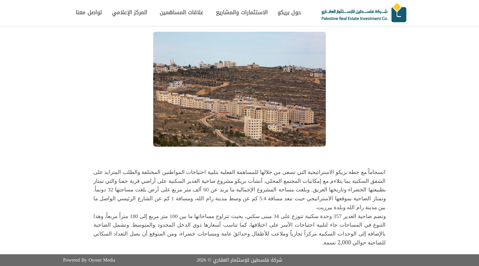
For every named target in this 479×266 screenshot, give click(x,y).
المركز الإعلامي (129, 12)
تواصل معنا (89, 12)
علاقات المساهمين (181, 12)
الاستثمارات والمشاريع (242, 12)
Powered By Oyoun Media (89, 260)
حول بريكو (289, 12)
